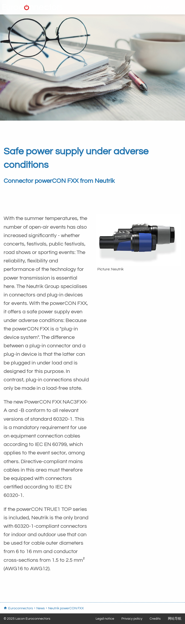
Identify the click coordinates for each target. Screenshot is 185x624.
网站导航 (174, 618)
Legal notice (105, 618)
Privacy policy (131, 618)
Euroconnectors (34, 8)
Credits (155, 618)
